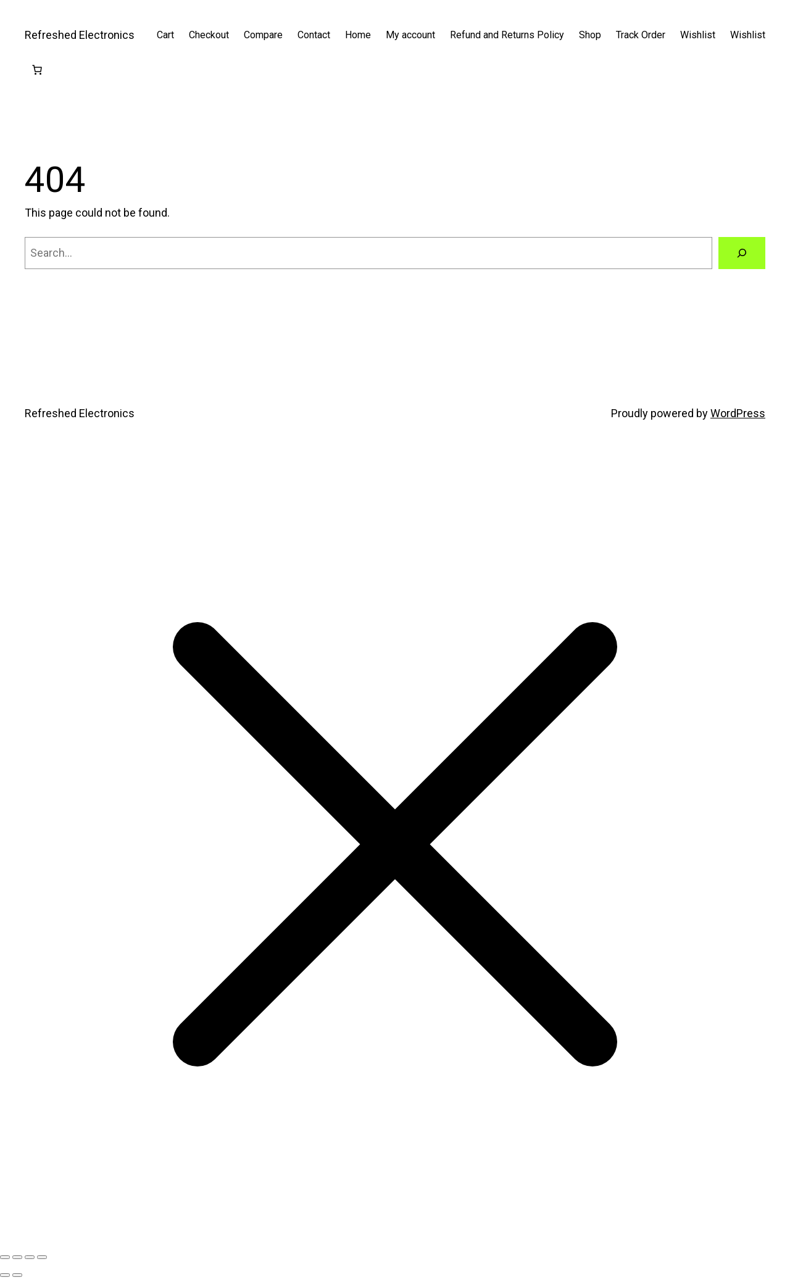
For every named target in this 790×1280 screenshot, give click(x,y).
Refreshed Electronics (80, 34)
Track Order (640, 35)
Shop (590, 35)
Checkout (209, 35)
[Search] (741, 253)
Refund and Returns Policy (507, 35)
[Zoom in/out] (5, 1257)
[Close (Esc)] (42, 1257)
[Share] (30, 1257)
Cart (165, 35)
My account (410, 35)
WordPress (737, 413)
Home (358, 35)
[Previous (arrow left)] (5, 1275)
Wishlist (697, 35)
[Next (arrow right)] (17, 1275)
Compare (263, 35)
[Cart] (37, 69)
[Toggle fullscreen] (17, 1257)
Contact (313, 35)
